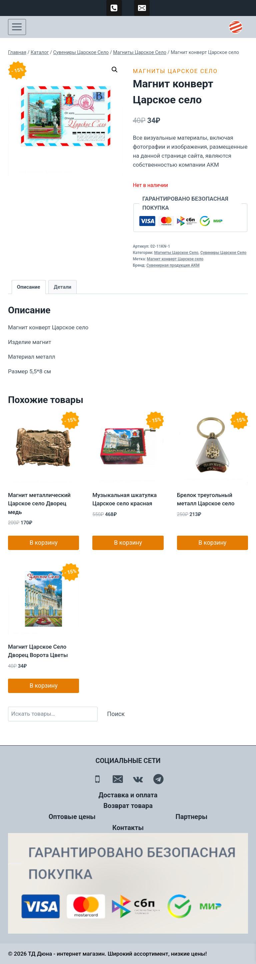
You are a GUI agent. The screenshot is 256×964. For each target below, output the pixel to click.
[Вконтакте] (138, 779)
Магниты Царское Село (175, 71)
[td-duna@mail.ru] (142, 8)
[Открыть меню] (17, 27)
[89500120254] (114, 8)
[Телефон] (97, 779)
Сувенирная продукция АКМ (172, 265)
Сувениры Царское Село (223, 252)
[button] (115, 70)
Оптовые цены (72, 817)
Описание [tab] (28, 287)
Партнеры (192, 817)
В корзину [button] (44, 542)
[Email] (118, 779)
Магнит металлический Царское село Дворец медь (39, 503)
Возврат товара (128, 806)
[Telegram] (158, 779)
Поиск (116, 713)
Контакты (128, 828)
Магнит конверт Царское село (175, 259)
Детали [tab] (62, 287)
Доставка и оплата (127, 795)
